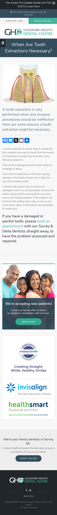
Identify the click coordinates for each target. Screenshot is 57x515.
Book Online (43, 21)
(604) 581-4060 (15, 21)
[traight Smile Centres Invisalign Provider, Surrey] (28, 357)
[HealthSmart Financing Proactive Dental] (28, 409)
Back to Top (28, 496)
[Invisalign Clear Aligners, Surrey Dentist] (28, 388)
